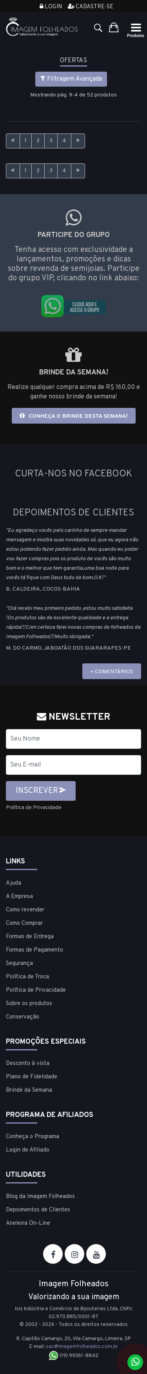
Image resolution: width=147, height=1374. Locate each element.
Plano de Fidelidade (31, 1077)
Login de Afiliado (27, 1150)
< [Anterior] (13, 141)
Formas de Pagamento (34, 950)
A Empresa (19, 896)
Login (51, 7)
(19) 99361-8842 (73, 1356)
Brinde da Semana (29, 1090)
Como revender (25, 910)
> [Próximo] (78, 141)
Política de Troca (27, 977)
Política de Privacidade (34, 807)
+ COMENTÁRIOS (111, 671)
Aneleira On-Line (28, 1223)
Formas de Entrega (30, 937)
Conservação (22, 1017)
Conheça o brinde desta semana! (74, 416)
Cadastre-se (90, 7)
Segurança (19, 963)
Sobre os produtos (29, 1003)
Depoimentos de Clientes (38, 1210)
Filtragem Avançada (71, 79)
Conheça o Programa (32, 1137)
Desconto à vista (27, 1063)
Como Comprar (24, 923)
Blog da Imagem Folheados (40, 1196)
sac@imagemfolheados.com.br (82, 1347)
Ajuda (13, 883)
